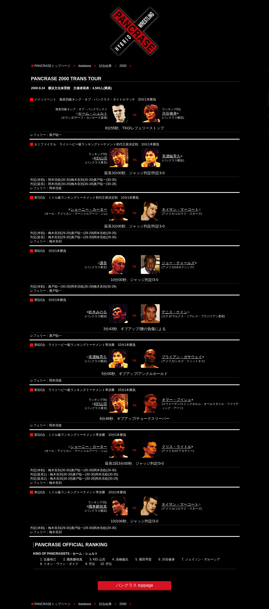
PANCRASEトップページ (52, 66)
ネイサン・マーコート (180, 209)
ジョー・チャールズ (178, 263)
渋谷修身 (169, 113)
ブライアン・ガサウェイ (182, 357)
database (84, 66)
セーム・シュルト (92, 113)
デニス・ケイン (174, 312)
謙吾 (103, 263)
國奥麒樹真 (98, 506)
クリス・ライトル (176, 446)
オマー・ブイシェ (176, 400)
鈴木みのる (98, 312)
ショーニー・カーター (88, 209)
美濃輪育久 (171, 156)
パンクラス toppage (134, 585)
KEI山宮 (100, 158)
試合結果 (105, 66)
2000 (123, 66)
